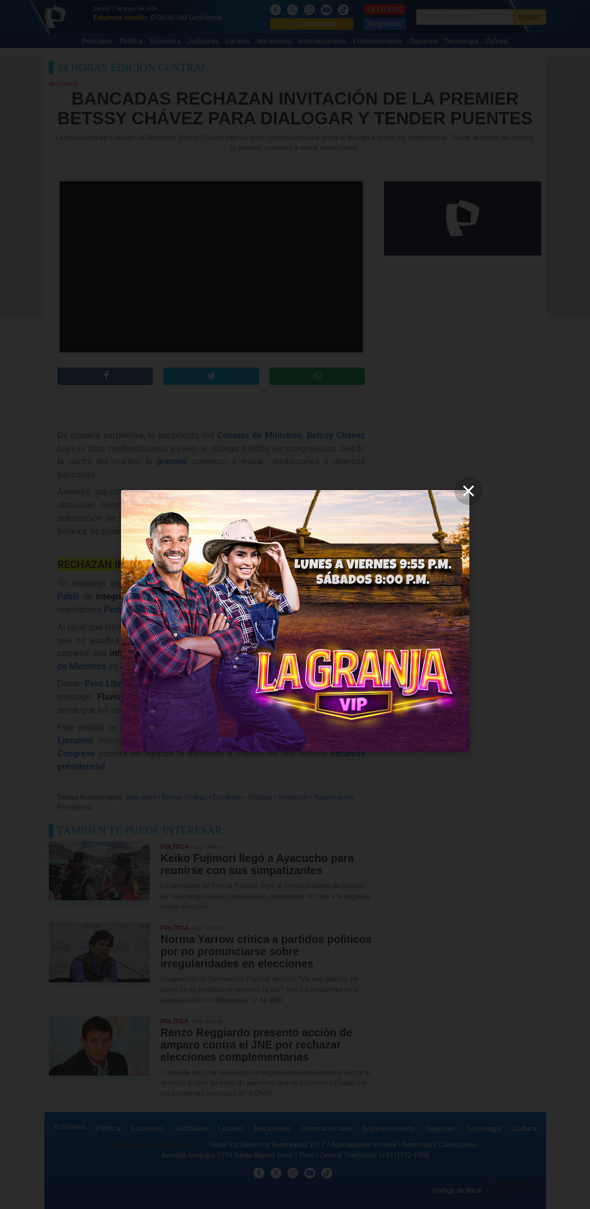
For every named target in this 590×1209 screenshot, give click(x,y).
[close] (468, 491)
